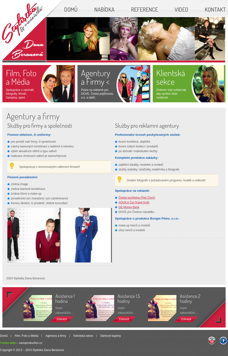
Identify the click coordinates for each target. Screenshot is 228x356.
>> (209, 311)
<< (19, 304)
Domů (4, 335)
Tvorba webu (8, 343)
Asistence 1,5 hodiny (129, 298)
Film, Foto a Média (21, 77)
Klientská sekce (170, 77)
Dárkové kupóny (110, 335)
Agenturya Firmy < (95, 77)
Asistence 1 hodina (65, 298)
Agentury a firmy (55, 335)
